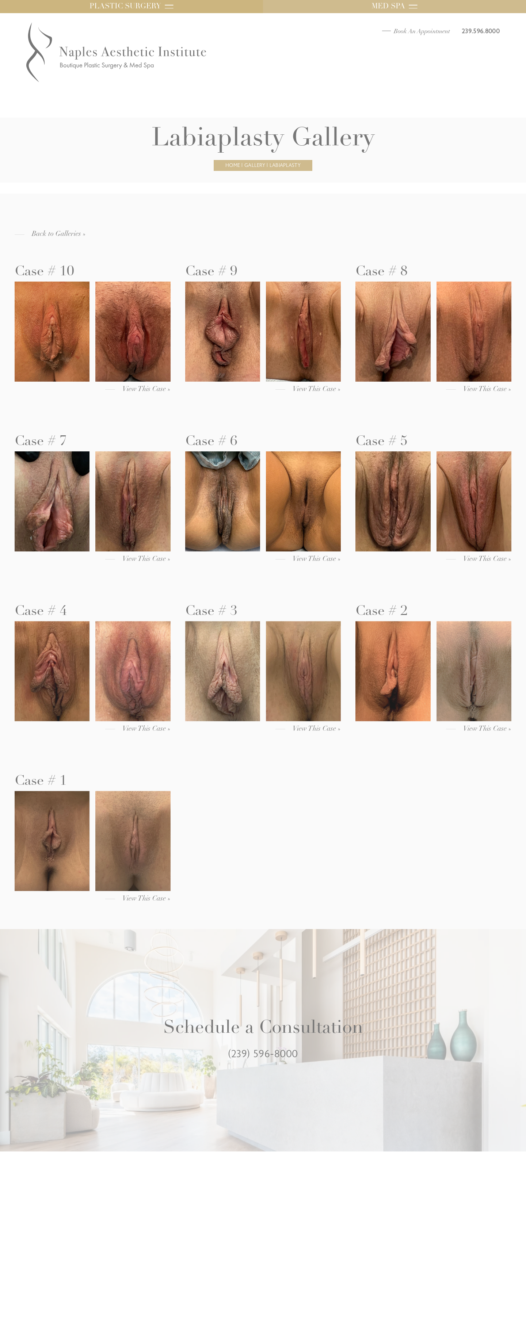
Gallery (254, 165)
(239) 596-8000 (263, 1054)
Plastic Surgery (131, 6)
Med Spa (394, 6)
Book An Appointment (422, 31)
